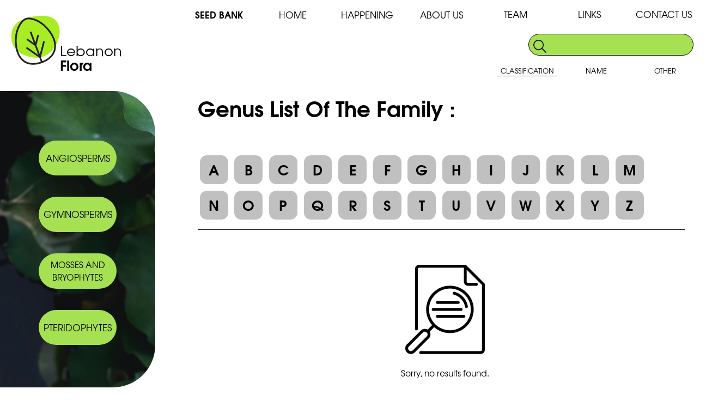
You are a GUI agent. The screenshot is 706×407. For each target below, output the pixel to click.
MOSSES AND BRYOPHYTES (78, 270)
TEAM (515, 14)
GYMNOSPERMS (78, 214)
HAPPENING (367, 14)
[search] (620, 45)
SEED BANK (219, 14)
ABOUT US (441, 14)
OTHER (665, 70)
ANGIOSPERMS (78, 158)
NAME (596, 70)
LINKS (589, 14)
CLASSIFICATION (527, 70)
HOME (293, 14)
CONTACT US (664, 14)
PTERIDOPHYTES (78, 327)
